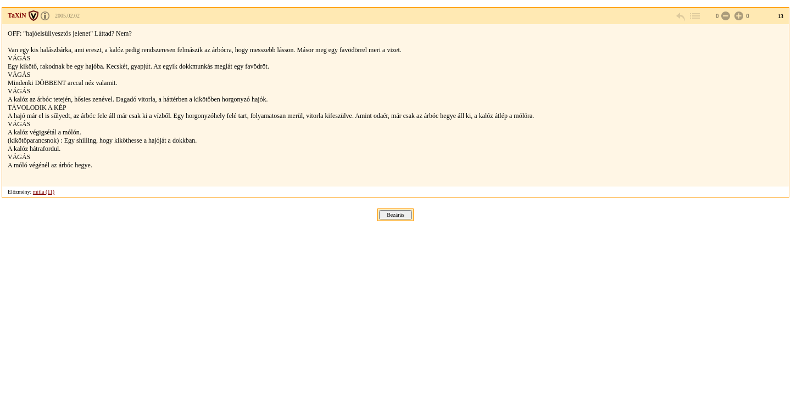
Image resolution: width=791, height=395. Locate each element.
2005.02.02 (67, 16)
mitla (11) (43, 192)
